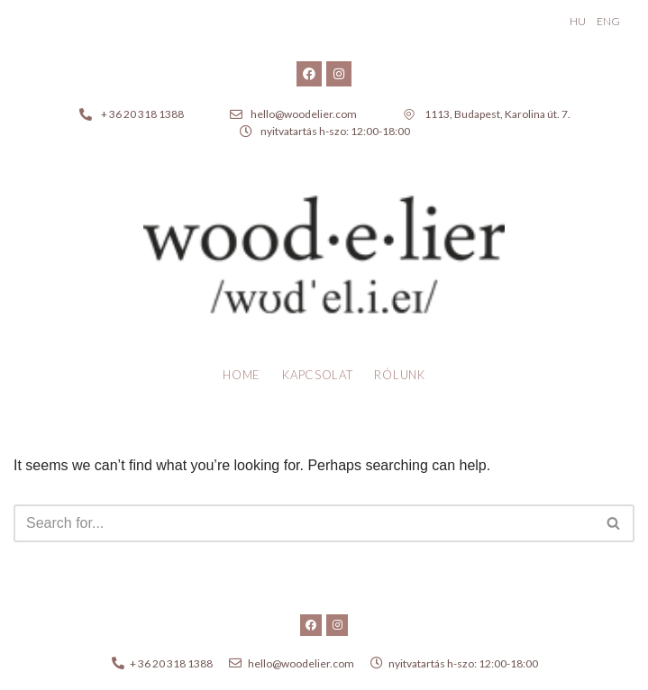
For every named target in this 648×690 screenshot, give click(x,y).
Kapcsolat (317, 375)
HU (578, 21)
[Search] (304, 523)
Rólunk (399, 375)
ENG (608, 21)
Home (241, 375)
